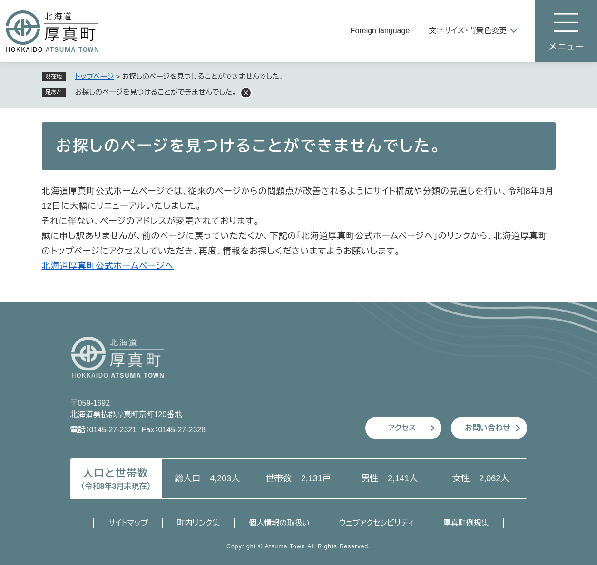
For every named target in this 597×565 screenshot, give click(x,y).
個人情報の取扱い (279, 523)
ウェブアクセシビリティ (376, 523)
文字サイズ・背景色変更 (468, 31)
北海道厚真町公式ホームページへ (108, 266)
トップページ (94, 76)
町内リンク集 (198, 523)
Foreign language (380, 31)
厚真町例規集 (466, 523)
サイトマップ (128, 523)
